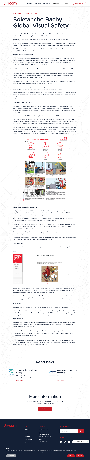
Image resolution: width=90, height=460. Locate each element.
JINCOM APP (57, 3)
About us (27, 433)
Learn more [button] (11, 455)
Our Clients (46, 3)
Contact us (45, 409)
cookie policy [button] (73, 450)
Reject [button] (70, 455)
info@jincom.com (43, 429)
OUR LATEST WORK (31, 13)
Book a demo (79, 3)
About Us (38, 3)
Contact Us (67, 3)
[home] (10, 3)
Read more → (20, 380)
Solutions (29, 3)
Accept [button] (80, 455)
